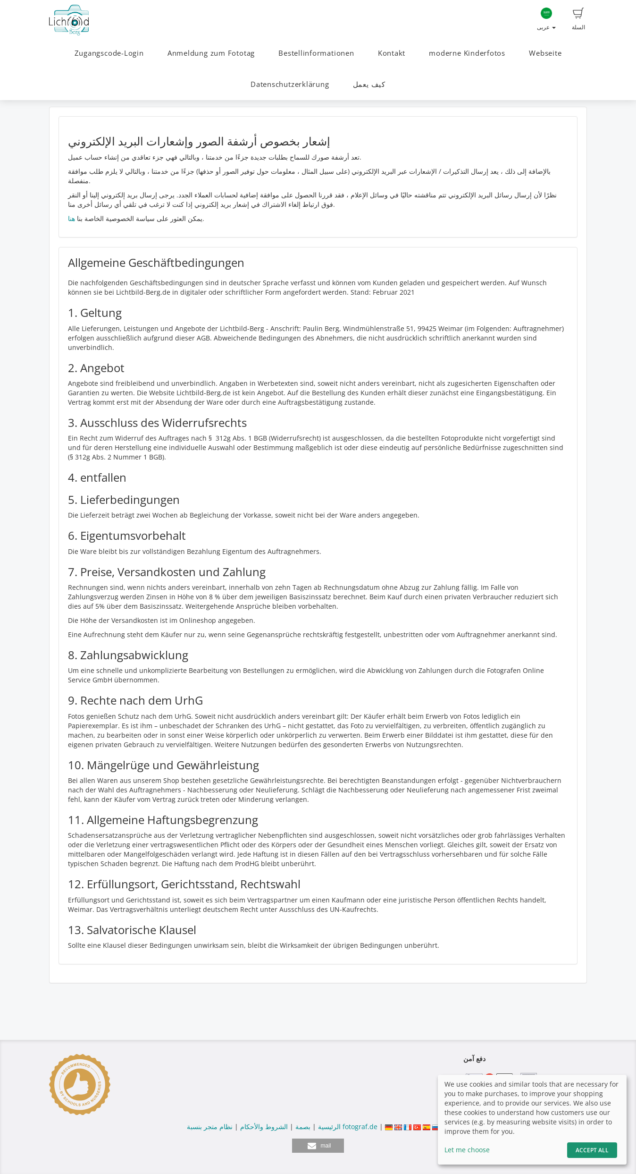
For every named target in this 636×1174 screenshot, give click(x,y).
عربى (546, 19)
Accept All (592, 1150)
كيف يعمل (369, 84)
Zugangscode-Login (109, 53)
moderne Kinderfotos (467, 53)
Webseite (545, 53)
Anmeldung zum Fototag (211, 53)
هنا (71, 218)
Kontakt (391, 53)
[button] (318, 1146)
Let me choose (467, 1149)
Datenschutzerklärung (290, 84)
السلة (578, 19)
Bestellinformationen (316, 53)
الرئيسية (328, 1126)
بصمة (301, 1126)
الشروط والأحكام (264, 1126)
